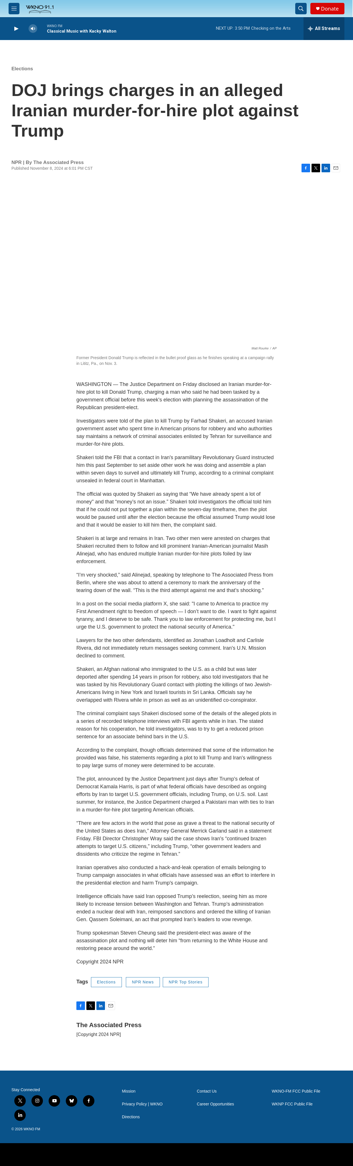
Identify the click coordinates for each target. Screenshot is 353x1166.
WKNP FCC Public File (292, 1104)
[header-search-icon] (301, 8)
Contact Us (207, 1091)
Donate (330, 9)
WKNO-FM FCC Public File (296, 1091)
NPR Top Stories (186, 982)
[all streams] (324, 28)
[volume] (33, 28)
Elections (22, 68)
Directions (131, 1117)
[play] (15, 28)
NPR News (143, 982)
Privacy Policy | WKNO (142, 1104)
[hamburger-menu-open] (14, 8)
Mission (128, 1091)
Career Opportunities (215, 1104)
